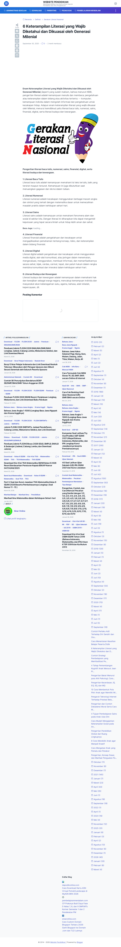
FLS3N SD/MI (39, 391)
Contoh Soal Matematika (72, 475)
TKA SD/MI (36, 459)
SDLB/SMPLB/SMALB (12, 440)
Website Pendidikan (55, 2)
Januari (97, 396)
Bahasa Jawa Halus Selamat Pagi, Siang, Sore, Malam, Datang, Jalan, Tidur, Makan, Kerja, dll (74, 355)
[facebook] (17, 31)
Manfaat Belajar (10, 495)
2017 (97, 445)
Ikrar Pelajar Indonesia (23, 361)
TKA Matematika (23, 459)
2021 (97, 774)
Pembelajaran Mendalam (72, 482)
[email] (17, 55)
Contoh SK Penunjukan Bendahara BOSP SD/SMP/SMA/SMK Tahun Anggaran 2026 (23, 381)
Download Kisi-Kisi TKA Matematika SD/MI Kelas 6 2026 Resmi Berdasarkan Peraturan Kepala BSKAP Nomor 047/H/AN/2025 (30, 465)
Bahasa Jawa (9, 407)
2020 (97, 602)
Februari (97, 346)
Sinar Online (19, 511)
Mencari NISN (67, 370)
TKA (12, 459)
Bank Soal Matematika (13, 476)
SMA (78, 386)
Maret (96, 350)
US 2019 (67, 528)
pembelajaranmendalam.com (75, 900)
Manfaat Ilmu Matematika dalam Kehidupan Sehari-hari (30, 498)
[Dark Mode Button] (115, 3)
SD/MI (8, 394)
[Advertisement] (60, 64)
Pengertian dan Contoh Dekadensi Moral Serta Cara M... (104, 707)
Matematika (45, 456)
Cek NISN (66, 367)
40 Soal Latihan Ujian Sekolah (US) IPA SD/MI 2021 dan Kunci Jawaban (73, 465)
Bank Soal (66, 430)
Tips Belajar (67, 485)
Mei (95, 358)
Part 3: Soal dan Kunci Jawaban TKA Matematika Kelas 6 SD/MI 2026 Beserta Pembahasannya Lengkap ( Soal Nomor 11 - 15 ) (30, 484)
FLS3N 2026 (27, 342)
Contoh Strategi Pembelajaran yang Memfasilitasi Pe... (99, 658)
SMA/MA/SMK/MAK (12, 345)
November (98, 383)
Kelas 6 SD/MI (19, 456)
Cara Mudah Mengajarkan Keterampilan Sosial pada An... (102, 724)
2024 (96, 816)
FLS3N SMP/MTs (40, 421)
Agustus (97, 371)
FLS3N (17, 342)
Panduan (45, 342)
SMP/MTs (15, 424)
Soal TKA (19, 479)
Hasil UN (65, 386)
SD (73, 524)
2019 (97, 549)
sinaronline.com (69, 919)
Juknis (36, 342)
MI (63, 524)
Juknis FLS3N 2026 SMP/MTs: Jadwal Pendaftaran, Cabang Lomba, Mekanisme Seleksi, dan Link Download (29, 428)
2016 (97, 392)
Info (72, 386)
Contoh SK (27, 377)
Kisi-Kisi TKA (32, 456)
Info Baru (75, 367)
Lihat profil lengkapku (15, 518)
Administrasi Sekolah (12, 377)
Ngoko (50, 407)
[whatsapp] (17, 41)
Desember (98, 387)
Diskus (7, 437)
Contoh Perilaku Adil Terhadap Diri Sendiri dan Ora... (102, 634)
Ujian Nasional (68, 389)
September (98, 375)
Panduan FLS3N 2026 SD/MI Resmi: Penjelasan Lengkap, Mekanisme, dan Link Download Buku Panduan (30, 398)
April (96, 354)
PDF (67, 524)
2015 (96, 342)
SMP (84, 386)
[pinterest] (17, 50)
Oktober (97, 379)
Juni (96, 363)
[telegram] (17, 45)
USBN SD (65, 531)
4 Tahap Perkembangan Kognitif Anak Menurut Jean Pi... (103, 668)
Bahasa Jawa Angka (25, 407)
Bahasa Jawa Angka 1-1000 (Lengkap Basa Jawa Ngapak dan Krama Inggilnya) (74, 418)
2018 (97, 499)
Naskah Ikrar (40, 361)
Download (8, 342)
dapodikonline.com (70, 885)
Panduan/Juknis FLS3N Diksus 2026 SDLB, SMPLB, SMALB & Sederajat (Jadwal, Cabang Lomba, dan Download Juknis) (31, 446)
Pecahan (77, 478)
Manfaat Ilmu (24, 495)
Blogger (80, 942)
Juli (95, 367)
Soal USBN (81, 456)
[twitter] (17, 36)
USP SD (75, 430)
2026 (97, 857)
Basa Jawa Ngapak (69, 345)
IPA (74, 456)
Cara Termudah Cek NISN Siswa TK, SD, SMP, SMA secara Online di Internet (74, 375)
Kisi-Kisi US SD (79, 521)
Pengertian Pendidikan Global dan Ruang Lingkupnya (101, 734)
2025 (96, 828)
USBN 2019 (77, 528)
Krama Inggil (40, 407)
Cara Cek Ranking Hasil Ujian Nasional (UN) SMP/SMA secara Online (73, 395)
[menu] (6, 3)
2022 (96, 807)
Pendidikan (35, 495)
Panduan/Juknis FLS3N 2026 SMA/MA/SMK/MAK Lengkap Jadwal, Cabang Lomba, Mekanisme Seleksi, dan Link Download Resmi (30, 351)
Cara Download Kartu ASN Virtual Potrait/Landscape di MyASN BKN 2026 (74, 891)
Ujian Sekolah (67, 459)
